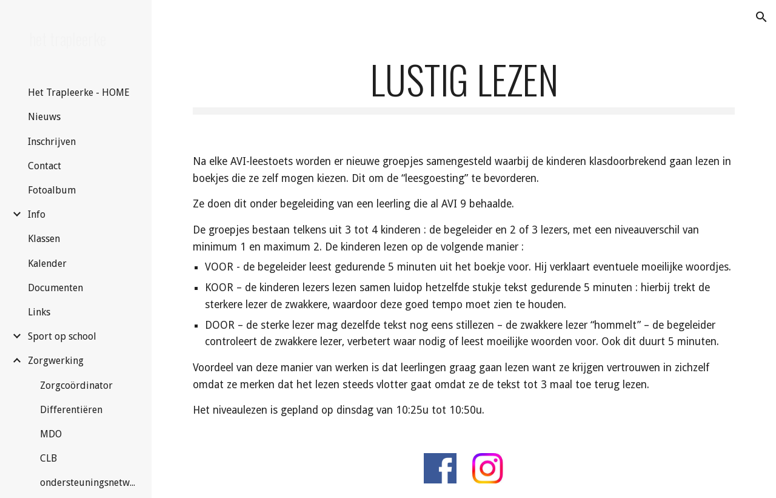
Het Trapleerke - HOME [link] (79, 92)
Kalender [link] (47, 263)
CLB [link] (48, 458)
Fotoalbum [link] (52, 190)
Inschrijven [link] (52, 141)
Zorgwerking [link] (56, 360)
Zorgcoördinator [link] (76, 385)
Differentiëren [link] (71, 410)
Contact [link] (44, 166)
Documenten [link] (55, 288)
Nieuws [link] (44, 117)
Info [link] (36, 214)
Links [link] (39, 312)
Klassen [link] (44, 238)
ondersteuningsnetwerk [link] (89, 482)
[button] (761, 17)
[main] (464, 85)
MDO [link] (51, 434)
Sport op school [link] (62, 336)
